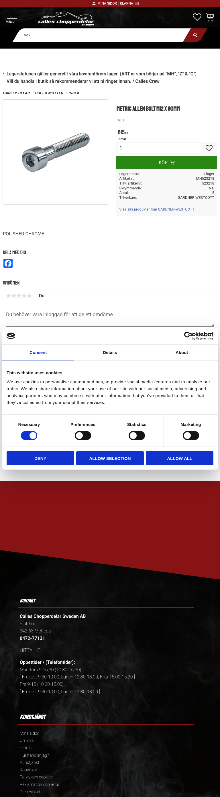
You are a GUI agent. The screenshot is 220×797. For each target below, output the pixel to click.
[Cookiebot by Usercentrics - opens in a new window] (188, 336)
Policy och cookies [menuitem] (36, 777)
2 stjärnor (13, 295)
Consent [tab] (38, 352)
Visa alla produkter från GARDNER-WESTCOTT (156, 209)
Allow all (179, 458)
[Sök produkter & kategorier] (102, 35)
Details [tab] (110, 352)
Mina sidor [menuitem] (29, 733)
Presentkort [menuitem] (30, 792)
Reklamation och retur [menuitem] (39, 784)
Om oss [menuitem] (27, 740)
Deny (40, 458)
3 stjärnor (18, 295)
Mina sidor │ (108, 3)
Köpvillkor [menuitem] (28, 770)
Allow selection (110, 458)
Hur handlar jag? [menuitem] (34, 755)
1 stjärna (8, 295)
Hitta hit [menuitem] (27, 748)
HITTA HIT (30, 650)
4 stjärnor (24, 295)
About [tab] (182, 352)
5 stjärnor (29, 295)
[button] (12, 19)
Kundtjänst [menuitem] (29, 762)
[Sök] (195, 35)
